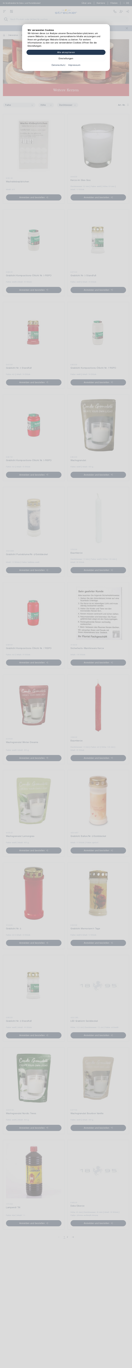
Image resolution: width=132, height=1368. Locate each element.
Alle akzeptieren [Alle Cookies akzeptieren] (66, 52)
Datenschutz (59, 65)
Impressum (74, 65)
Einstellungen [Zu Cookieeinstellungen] (66, 58)
